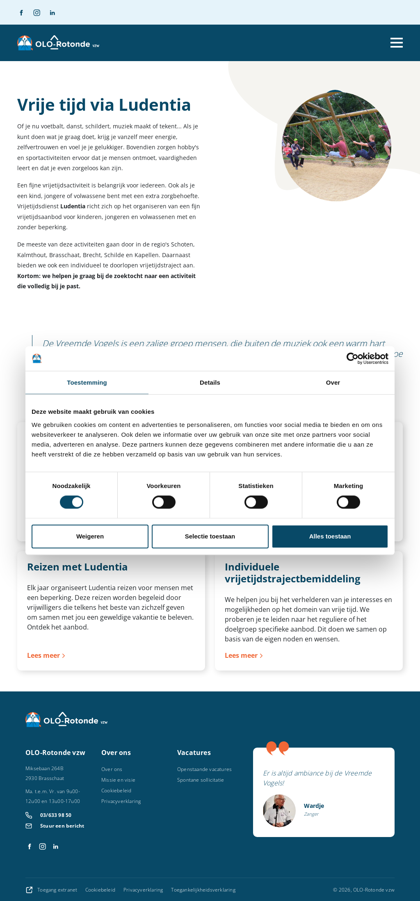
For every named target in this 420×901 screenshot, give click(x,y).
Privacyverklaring (121, 801)
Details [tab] (210, 382)
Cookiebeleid (116, 790)
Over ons (112, 769)
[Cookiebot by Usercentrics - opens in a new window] (352, 358)
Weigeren (90, 536)
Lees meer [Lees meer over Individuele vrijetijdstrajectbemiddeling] (241, 655)
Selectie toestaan (210, 536)
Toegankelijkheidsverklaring (203, 889)
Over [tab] (333, 382)
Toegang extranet (52, 889)
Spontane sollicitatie (200, 779)
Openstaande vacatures (204, 769)
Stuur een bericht (62, 825)
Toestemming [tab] (87, 382)
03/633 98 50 (55, 815)
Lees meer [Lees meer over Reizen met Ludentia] (43, 655)
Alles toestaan (330, 536)
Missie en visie (118, 779)
